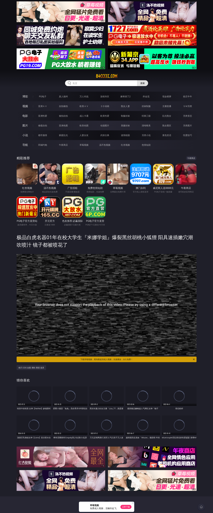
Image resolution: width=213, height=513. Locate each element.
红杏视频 (125, 144)
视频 (25, 106)
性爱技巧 (187, 135)
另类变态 (187, 115)
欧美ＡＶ (84, 106)
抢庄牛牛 (187, 96)
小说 (25, 135)
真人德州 (63, 96)
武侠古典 (104, 135)
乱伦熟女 (166, 115)
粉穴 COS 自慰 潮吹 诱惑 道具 (31, 367)
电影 (25, 116)
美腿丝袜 (125, 125)
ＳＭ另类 (187, 106)
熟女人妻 (125, 106)
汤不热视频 (104, 144)
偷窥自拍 (42, 125)
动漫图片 (104, 125)
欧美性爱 (104, 115)
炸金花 (146, 96)
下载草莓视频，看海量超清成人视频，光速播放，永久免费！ (137, 359)
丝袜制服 (146, 106)
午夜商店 (63, 144)
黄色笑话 (166, 135)
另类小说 (146, 135)
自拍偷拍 (63, 106)
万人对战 (84, 96)
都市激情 (42, 135)
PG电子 (42, 96)
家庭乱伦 (63, 135)
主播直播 (166, 106)
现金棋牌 (166, 96)
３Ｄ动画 (104, 106)
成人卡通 (84, 115)
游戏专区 (104, 96)
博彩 (25, 96)
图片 (25, 125)
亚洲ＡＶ (42, 106)
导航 (25, 145)
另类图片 (187, 125)
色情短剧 (146, 144)
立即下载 (126, 507)
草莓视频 (84, 144)
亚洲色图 (63, 125)
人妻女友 (84, 135)
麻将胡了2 (125, 96)
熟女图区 (166, 125)
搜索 (142, 83)
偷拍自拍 (63, 115)
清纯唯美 (146, 125)
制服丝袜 (125, 115)
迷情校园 (125, 135)
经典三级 (146, 115)
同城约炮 (42, 144)
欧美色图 (84, 125)
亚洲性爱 (42, 115)
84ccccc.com (106, 76)
